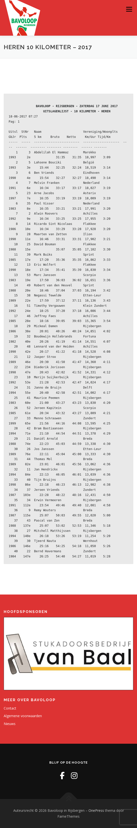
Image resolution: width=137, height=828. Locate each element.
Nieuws (10, 723)
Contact (10, 708)
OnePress (96, 810)
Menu (129, 9)
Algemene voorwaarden (23, 715)
